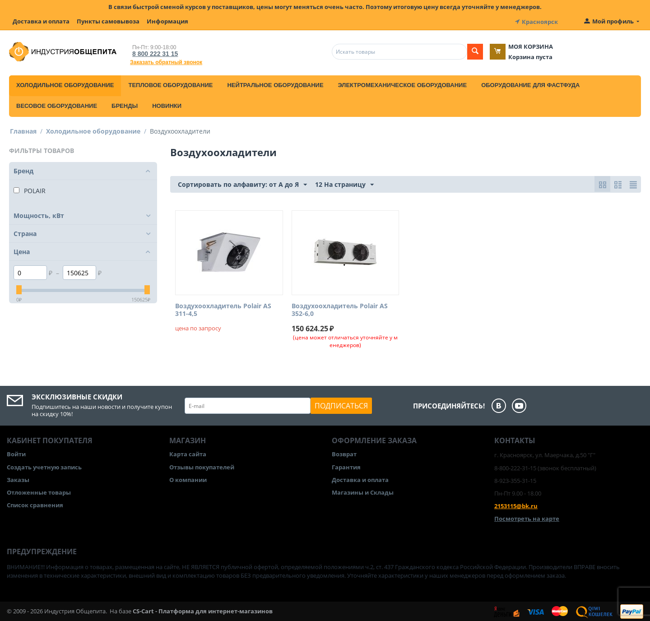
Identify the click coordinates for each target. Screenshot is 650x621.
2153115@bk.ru (516, 505)
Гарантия (346, 466)
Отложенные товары (39, 491)
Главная (23, 130)
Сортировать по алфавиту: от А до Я (242, 184)
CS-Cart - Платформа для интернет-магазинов (203, 610)
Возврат (344, 454)
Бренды (124, 105)
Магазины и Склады (363, 491)
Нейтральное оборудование (275, 84)
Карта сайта (187, 454)
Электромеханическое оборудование (402, 84)
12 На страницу (344, 184)
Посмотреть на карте (526, 518)
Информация (167, 21)
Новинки (166, 105)
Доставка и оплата (41, 21)
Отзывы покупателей (201, 466)
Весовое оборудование (56, 105)
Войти (16, 454)
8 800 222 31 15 (153, 52)
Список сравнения (35, 504)
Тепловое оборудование (170, 84)
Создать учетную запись (44, 466)
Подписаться (341, 405)
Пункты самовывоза (108, 21)
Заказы (18, 479)
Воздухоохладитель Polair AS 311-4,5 (223, 309)
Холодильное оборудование (65, 84)
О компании (188, 479)
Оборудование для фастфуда (530, 84)
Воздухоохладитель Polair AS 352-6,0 (340, 309)
